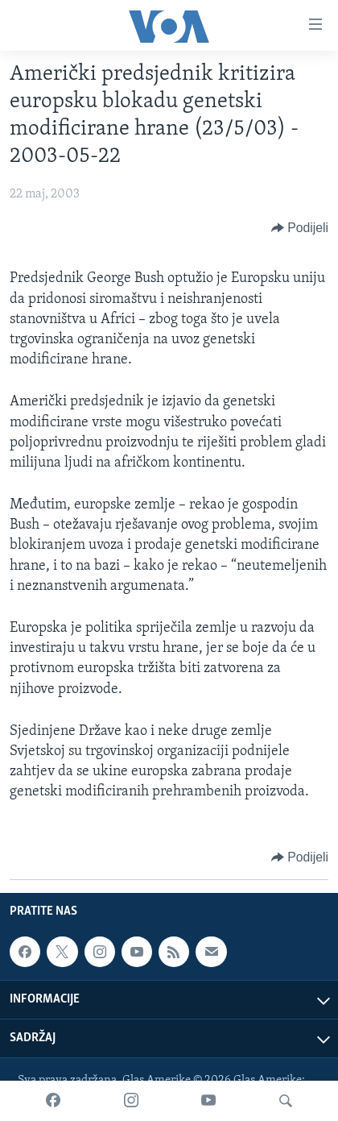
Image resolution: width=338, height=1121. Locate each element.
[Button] (299, 228)
